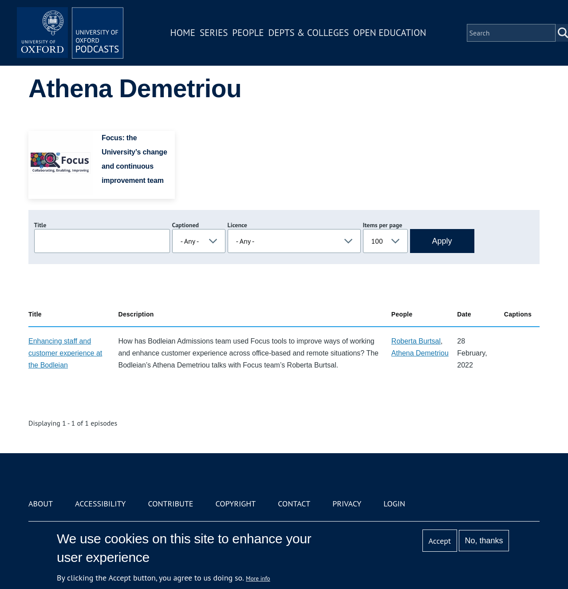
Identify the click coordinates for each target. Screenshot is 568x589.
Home (182, 33)
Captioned (185, 225)
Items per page (382, 225)
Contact (294, 503)
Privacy (346, 503)
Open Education (389, 33)
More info (258, 578)
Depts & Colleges (308, 33)
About (40, 503)
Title (40, 225)
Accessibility (100, 503)
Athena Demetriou (420, 353)
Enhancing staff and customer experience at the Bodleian (65, 353)
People (248, 33)
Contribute (170, 503)
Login (394, 503)
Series (214, 33)
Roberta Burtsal (416, 341)
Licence (237, 225)
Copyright (235, 503)
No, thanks (484, 540)
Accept (439, 541)
